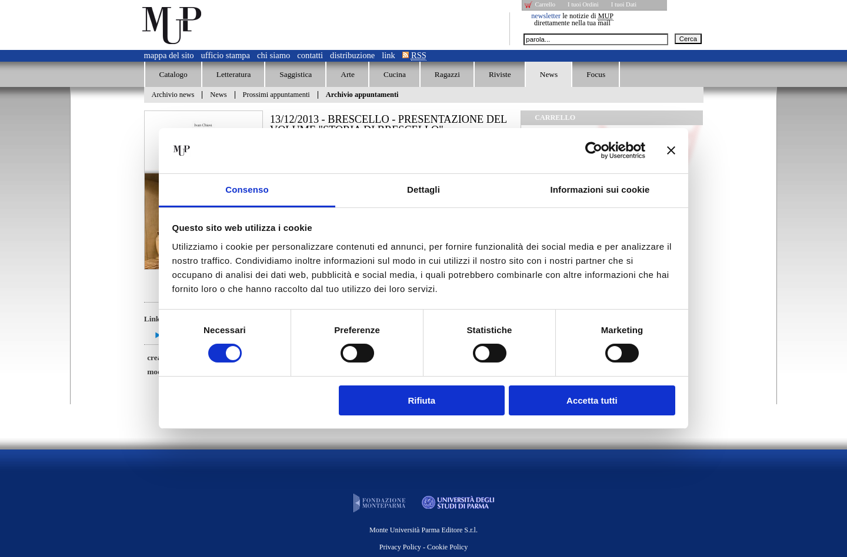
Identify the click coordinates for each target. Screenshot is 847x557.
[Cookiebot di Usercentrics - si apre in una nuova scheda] (593, 150)
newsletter (546, 16)
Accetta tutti (592, 400)
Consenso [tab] (246, 189)
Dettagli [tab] (423, 189)
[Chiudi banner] (671, 150)
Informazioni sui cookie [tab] (600, 189)
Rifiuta (421, 400)
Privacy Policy (400, 547)
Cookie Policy (447, 547)
